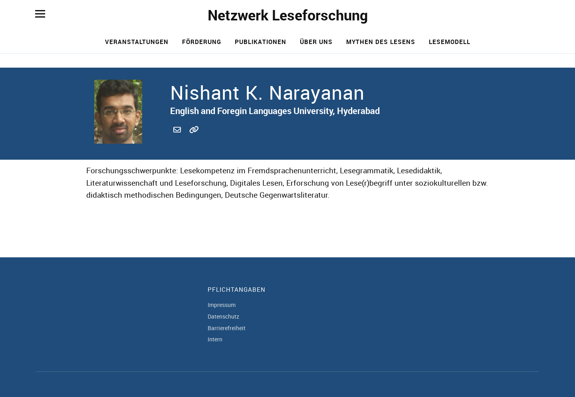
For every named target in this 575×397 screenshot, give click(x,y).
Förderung (201, 42)
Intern (215, 339)
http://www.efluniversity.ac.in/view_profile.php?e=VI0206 (194, 138)
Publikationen (260, 42)
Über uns (316, 42)
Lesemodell (449, 42)
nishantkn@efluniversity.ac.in (178, 138)
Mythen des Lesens (380, 42)
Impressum (222, 305)
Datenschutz (223, 316)
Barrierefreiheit (227, 328)
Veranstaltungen (137, 42)
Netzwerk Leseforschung (288, 14)
